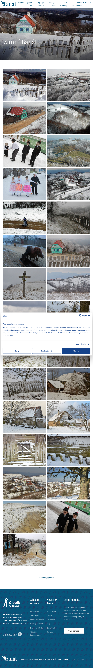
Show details (81, 344)
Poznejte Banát (36, 624)
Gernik (49, 615)
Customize (46, 351)
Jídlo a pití (34, 615)
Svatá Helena (52, 611)
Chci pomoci (73, 631)
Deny (17, 351)
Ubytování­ (21, 2)
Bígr (48, 624)
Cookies (80, 659)
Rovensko (51, 619)
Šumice (50, 632)
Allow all (76, 351)
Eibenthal (51, 628)
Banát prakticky (36, 628)
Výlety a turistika (37, 619)
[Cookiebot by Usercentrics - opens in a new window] (80, 315)
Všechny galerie (46, 577)
